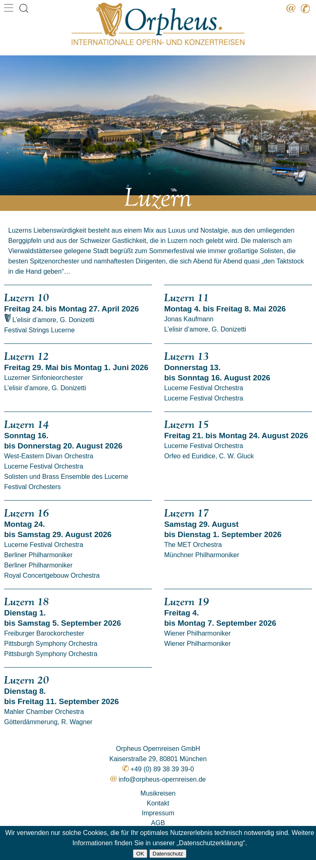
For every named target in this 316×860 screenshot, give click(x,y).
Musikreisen (157, 793)
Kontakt (158, 803)
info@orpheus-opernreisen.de (162, 779)
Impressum (158, 813)
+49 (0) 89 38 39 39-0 (162, 769)
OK (140, 854)
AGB (158, 822)
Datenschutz (168, 854)
